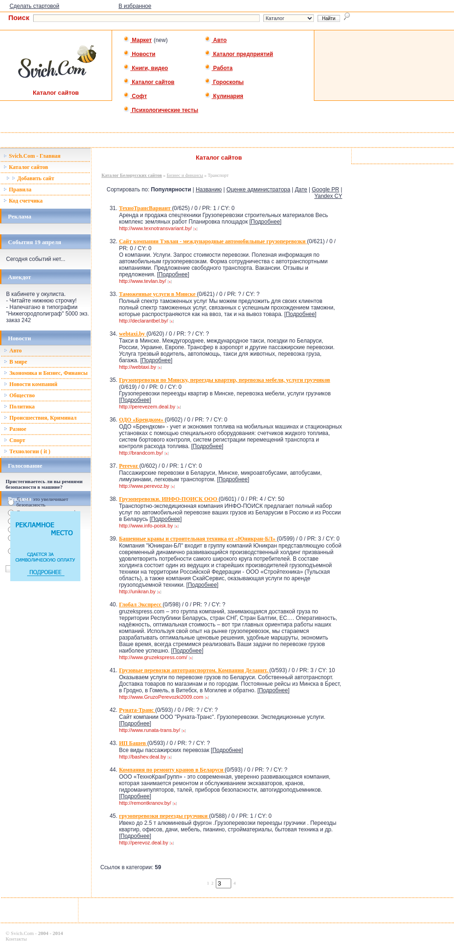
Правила (17, 189)
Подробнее (265, 221)
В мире (15, 362)
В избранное (135, 6)
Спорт (14, 440)
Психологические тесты (160, 110)
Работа (219, 68)
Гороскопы (224, 82)
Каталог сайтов (148, 82)
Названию (209, 189)
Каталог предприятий (239, 54)
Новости (139, 54)
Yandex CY (328, 196)
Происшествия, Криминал (40, 418)
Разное (15, 429)
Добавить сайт (30, 178)
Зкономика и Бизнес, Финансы (46, 373)
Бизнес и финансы (185, 175)
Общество (19, 395)
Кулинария (224, 96)
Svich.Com (22, 933)
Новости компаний (30, 384)
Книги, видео (145, 68)
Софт (135, 96)
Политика (19, 406)
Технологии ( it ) (27, 451)
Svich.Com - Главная (32, 156)
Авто (216, 40)
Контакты (16, 939)
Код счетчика (23, 200)
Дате (301, 189)
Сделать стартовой (34, 6)
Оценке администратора (259, 189)
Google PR (326, 189)
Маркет (137, 40)
